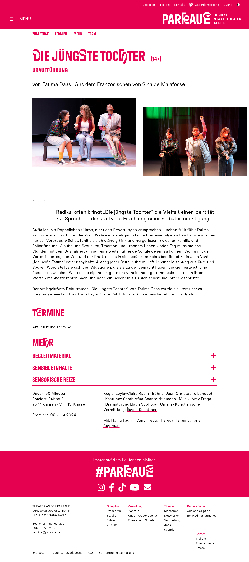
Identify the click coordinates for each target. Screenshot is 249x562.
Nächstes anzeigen (44, 200)
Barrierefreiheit (196, 506)
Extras (111, 520)
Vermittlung (135, 506)
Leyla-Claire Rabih (132, 393)
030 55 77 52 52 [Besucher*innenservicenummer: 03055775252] (43, 528)
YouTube (134, 487)
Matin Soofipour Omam (151, 404)
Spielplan (149, 4)
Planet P (133, 511)
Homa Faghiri (123, 420)
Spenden (170, 529)
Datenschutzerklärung (67, 552)
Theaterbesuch (206, 543)
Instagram (101, 487)
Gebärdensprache (207, 4)
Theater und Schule (141, 520)
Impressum (39, 552)
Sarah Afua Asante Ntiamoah (149, 399)
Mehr (78, 34)
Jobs (167, 525)
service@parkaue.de (46, 532)
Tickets (165, 4)
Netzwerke (171, 515)
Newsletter (147, 487)
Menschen (171, 511)
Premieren (114, 511)
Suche (228, 4)
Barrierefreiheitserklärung (116, 552)
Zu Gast (112, 525)
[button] (84, 132)
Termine (61, 34)
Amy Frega (201, 399)
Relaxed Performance (202, 515)
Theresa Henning (174, 420)
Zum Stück (40, 34)
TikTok (122, 487)
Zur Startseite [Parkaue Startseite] (199, 18)
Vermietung (172, 520)
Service (201, 534)
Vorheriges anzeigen (34, 200)
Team (92, 34)
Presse (200, 548)
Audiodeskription (198, 511)
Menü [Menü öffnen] (25, 18)
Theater (169, 506)
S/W (238, 5)
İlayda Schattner (142, 409)
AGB (91, 552)
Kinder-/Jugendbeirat (142, 515)
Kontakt (179, 4)
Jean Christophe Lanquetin (190, 393)
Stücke (111, 515)
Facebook (111, 487)
